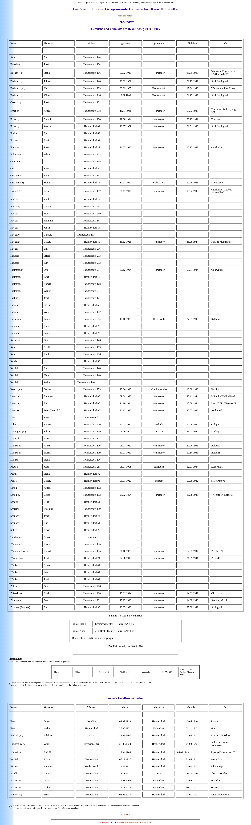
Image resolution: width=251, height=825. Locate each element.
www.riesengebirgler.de (126, 822)
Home (125, 814)
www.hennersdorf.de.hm (143, 822)
